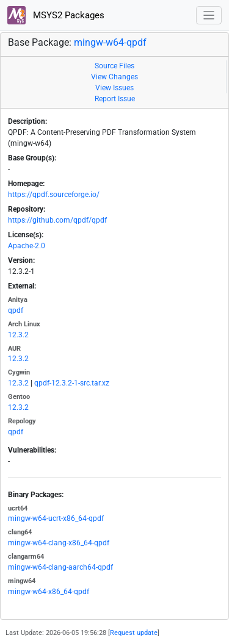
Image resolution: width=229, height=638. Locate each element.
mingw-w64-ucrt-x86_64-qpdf (56, 518)
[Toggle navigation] (209, 15)
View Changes (114, 77)
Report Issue (115, 99)
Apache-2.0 (26, 246)
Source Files (114, 66)
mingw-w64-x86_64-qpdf (48, 591)
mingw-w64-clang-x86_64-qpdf (58, 543)
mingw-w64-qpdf (110, 42)
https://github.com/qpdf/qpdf (57, 220)
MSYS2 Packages (55, 15)
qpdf (15, 310)
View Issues (114, 88)
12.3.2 (18, 335)
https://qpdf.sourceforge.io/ (54, 194)
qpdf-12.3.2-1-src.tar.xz (71, 383)
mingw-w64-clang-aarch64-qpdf (60, 567)
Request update (134, 633)
